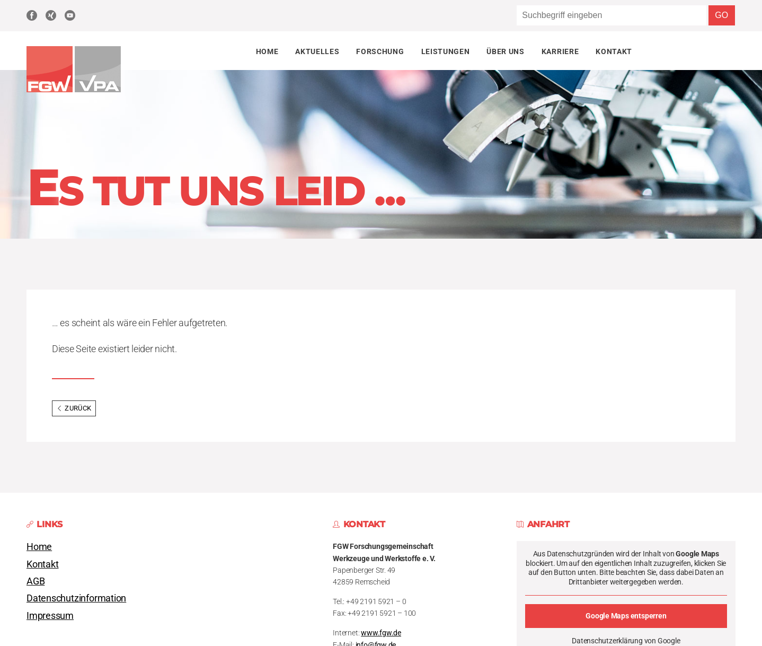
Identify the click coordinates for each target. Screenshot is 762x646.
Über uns (505, 51)
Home (267, 51)
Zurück (74, 408)
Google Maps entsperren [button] (626, 616)
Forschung (380, 51)
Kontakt (614, 51)
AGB (35, 581)
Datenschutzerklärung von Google (626, 640)
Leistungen (445, 51)
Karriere (560, 51)
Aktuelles (317, 51)
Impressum (50, 615)
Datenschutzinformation (76, 598)
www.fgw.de (381, 633)
